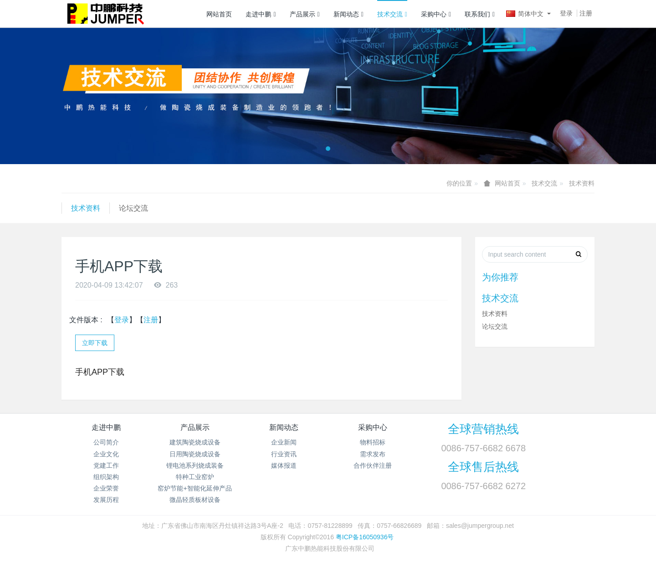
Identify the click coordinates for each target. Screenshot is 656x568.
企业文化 (106, 454)
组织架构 (106, 476)
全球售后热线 (483, 467)
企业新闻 (284, 442)
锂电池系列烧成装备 (195, 465)
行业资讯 (284, 454)
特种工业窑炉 (195, 476)
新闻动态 (348, 14)
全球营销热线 (483, 429)
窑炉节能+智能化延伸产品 (194, 488)
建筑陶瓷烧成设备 (194, 442)
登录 (566, 13)
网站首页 (219, 14)
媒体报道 (284, 465)
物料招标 (372, 442)
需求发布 (372, 454)
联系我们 (480, 14)
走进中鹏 (261, 14)
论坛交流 (133, 208)
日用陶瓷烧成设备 (194, 454)
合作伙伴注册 (373, 465)
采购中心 (436, 14)
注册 (585, 13)
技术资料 (581, 183)
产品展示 (305, 14)
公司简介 (106, 442)
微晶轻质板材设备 (194, 499)
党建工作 (106, 465)
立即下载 (95, 342)
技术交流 (392, 14)
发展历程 (106, 499)
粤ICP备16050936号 (365, 537)
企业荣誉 (106, 488)
